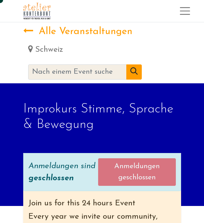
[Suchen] (134, 72)
